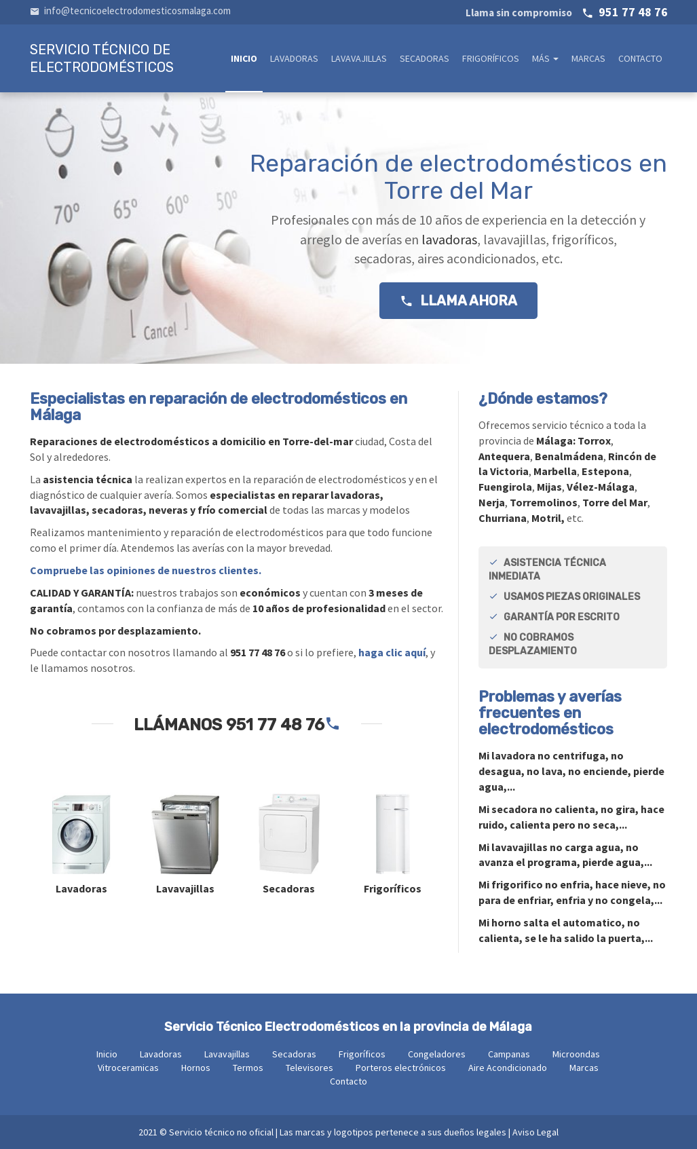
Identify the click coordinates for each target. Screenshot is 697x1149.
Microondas (576, 1054)
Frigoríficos (490, 58)
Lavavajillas (359, 58)
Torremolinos (544, 502)
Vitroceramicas (128, 1067)
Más (545, 58)
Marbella (555, 471)
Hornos (195, 1067)
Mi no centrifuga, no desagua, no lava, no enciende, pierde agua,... (571, 771)
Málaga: (557, 440)
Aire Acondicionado (507, 1067)
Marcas (588, 58)
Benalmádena (569, 456)
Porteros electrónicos (401, 1067)
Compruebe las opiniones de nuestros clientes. (145, 570)
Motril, (548, 518)
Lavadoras (294, 58)
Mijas (549, 486)
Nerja (491, 502)
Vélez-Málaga (601, 486)
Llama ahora (458, 301)
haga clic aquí (392, 652)
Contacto (640, 58)
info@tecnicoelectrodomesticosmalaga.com (130, 10)
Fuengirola (505, 486)
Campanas (509, 1054)
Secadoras (424, 58)
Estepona (605, 471)
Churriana (502, 518)
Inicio (244, 58)
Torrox (594, 440)
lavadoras (448, 239)
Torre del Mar (614, 502)
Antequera (504, 456)
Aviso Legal (535, 1132)
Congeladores (437, 1054)
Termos (248, 1067)
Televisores (309, 1067)
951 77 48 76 (567, 12)
